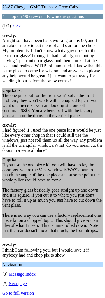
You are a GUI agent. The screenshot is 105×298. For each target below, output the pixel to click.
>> (18, 26)
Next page (18, 283)
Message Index (22, 274)
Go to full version (18, 293)
